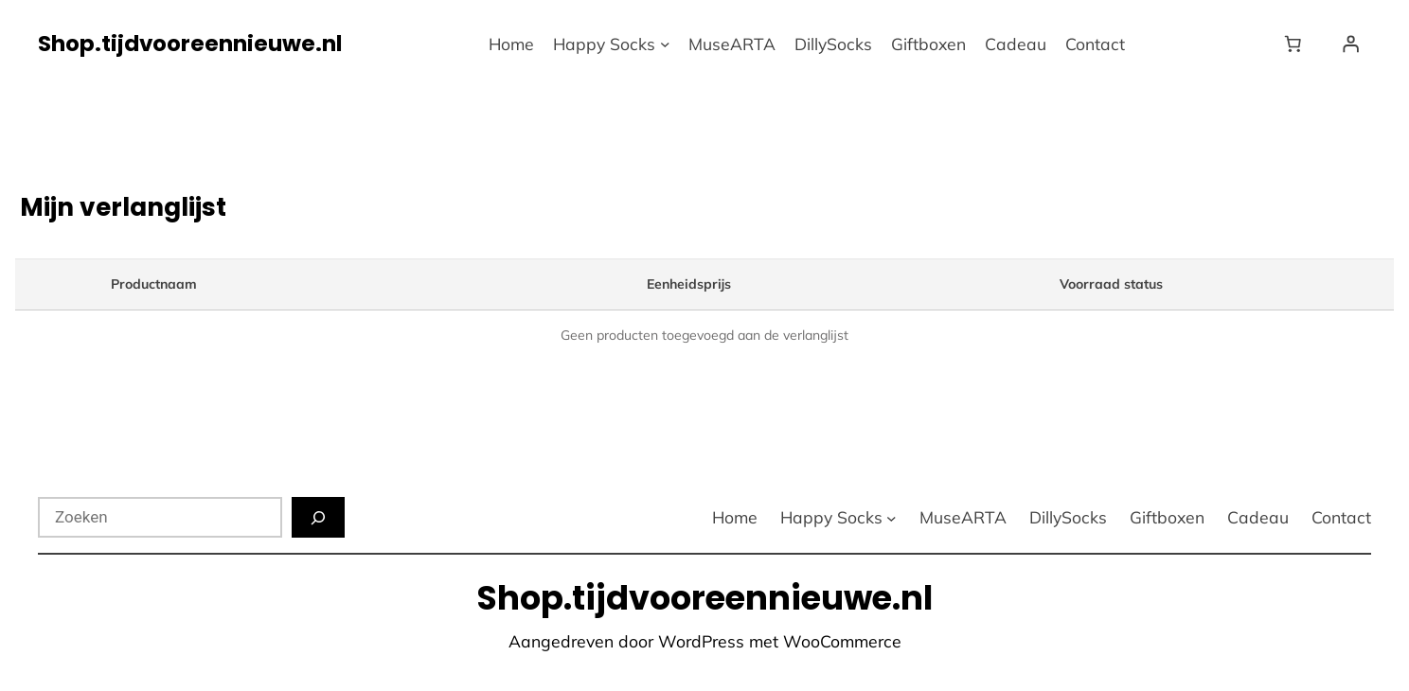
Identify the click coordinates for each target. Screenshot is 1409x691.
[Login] (1350, 43)
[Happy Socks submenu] (665, 44)
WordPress (701, 640)
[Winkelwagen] (1297, 43)
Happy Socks (604, 43)
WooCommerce (842, 640)
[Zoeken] (318, 517)
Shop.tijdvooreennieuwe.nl (190, 43)
